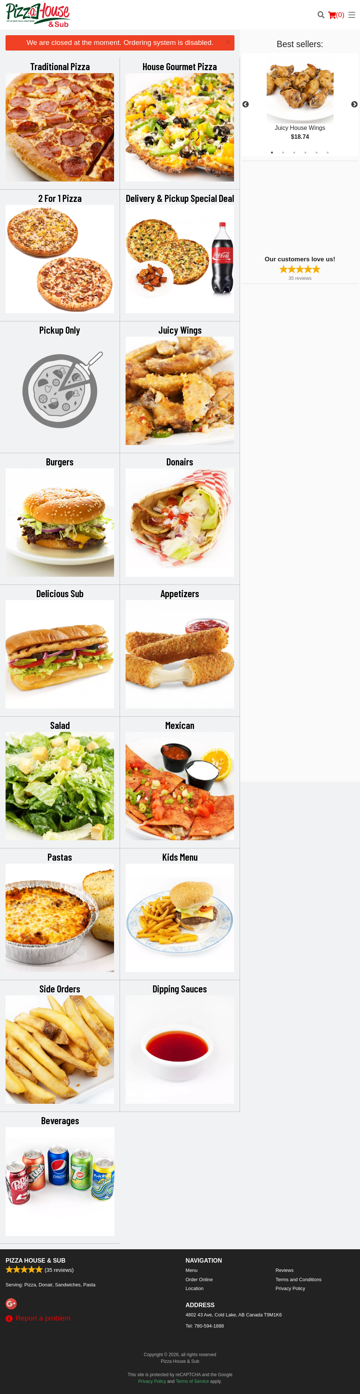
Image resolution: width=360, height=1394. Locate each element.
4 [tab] (305, 152)
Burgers (60, 461)
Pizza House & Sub (35, 1260)
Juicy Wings (180, 330)
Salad (60, 725)
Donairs (179, 461)
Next (354, 104)
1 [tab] (272, 152)
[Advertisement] (288, 207)
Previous (245, 104)
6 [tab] (327, 152)
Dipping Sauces (180, 988)
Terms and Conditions (299, 1279)
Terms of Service (192, 1381)
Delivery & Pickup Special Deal (180, 198)
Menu (192, 1270)
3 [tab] (294, 152)
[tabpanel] (300, 104)
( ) (336, 14)
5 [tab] (316, 152)
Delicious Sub (60, 593)
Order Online (199, 1279)
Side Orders (59, 988)
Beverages (60, 1120)
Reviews (284, 1270)
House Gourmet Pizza (180, 66)
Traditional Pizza (60, 66)
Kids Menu (180, 857)
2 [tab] (283, 152)
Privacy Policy (290, 1288)
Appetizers (179, 593)
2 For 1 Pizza (60, 198)
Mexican (179, 725)
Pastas (60, 857)
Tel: (205, 1326)
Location (195, 1288)
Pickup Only (59, 330)
